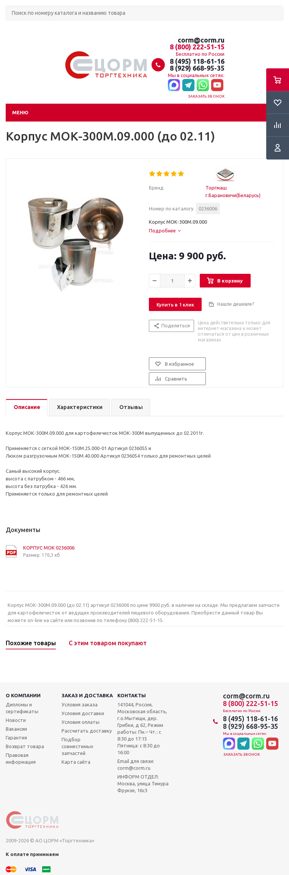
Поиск (10, 27)
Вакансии (16, 728)
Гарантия (16, 737)
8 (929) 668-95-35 (197, 68)
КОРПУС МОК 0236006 (48, 547)
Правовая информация (21, 758)
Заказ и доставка (87, 695)
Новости (16, 720)
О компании (23, 695)
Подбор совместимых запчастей (77, 746)
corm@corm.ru (201, 39)
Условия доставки (83, 713)
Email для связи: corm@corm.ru (135, 764)
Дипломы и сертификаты (22, 708)
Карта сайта (76, 761)
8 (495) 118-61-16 (197, 61)
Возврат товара (25, 746)
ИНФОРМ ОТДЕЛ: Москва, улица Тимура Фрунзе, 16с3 (143, 783)
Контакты (131, 695)
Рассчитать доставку (87, 730)
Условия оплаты (80, 722)
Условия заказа (80, 704)
